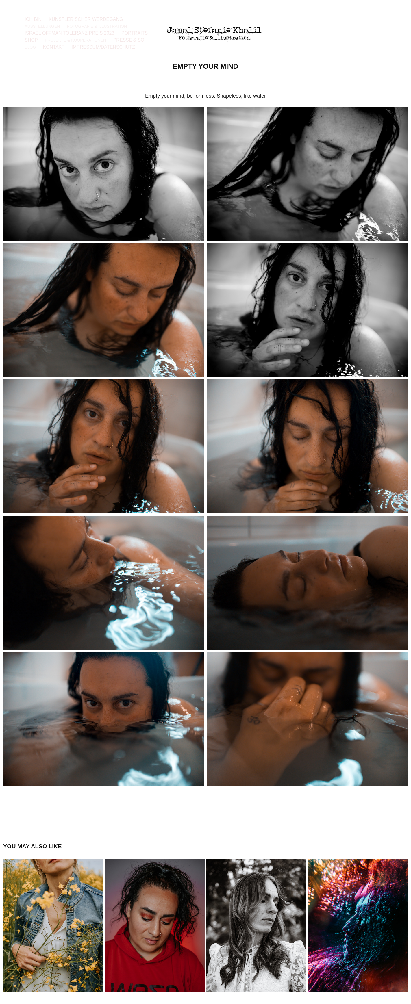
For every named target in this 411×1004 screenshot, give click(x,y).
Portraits (134, 33)
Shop (31, 40)
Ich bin (33, 19)
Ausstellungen (42, 26)
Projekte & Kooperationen (75, 40)
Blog (30, 47)
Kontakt (53, 46)
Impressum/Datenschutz (103, 46)
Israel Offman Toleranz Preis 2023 (69, 33)
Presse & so (129, 40)
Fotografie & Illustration (97, 26)
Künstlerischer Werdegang (86, 19)
